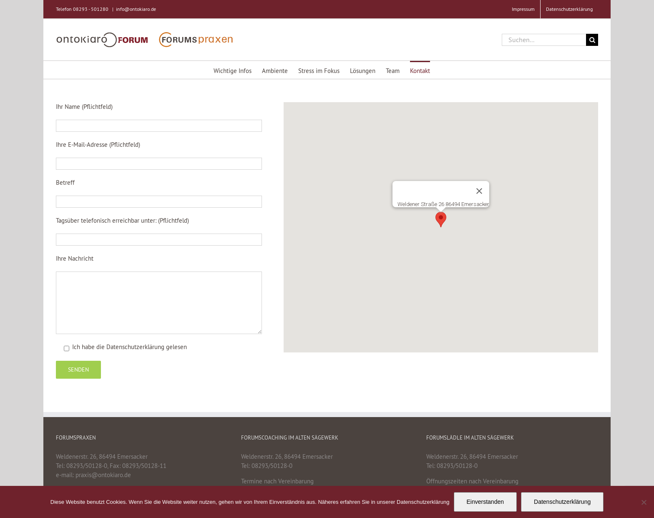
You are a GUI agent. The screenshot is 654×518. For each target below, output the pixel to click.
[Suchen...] (544, 40)
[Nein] (643, 502)
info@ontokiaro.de (136, 9)
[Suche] (592, 40)
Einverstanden (485, 501)
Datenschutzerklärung (135, 347)
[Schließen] (479, 191)
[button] (440, 219)
